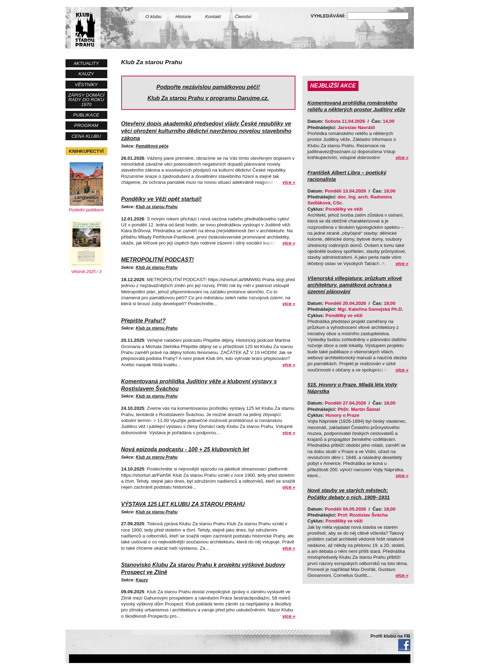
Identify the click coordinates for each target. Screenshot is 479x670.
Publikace (86, 115)
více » (288, 182)
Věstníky (86, 84)
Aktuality (86, 63)
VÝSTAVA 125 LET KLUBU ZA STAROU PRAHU (183, 504)
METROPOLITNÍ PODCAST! (157, 260)
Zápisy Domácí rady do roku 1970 (86, 99)
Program (86, 125)
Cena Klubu (86, 136)
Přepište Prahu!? (143, 321)
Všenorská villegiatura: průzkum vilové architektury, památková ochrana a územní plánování (355, 285)
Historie (183, 16)
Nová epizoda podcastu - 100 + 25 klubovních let (185, 449)
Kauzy (86, 73)
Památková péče (152, 146)
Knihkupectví (86, 151)
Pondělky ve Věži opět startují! (161, 199)
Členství (243, 16)
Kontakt (213, 16)
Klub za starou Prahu (157, 206)
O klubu (154, 16)
